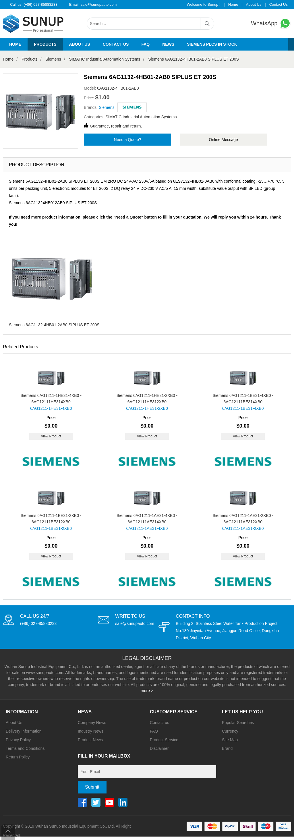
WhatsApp (271, 23)
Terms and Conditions (25, 748)
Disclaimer (159, 748)
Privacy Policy (18, 739)
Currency (230, 731)
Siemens (53, 59)
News (168, 44)
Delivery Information (24, 731)
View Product (51, 436)
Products (45, 44)
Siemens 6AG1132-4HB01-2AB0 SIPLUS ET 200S (193, 59)
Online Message (223, 139)
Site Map (230, 739)
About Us (253, 4)
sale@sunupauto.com (99, 4)
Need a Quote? (127, 139)
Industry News (90, 731)
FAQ (145, 44)
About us (79, 44)
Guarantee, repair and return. (116, 126)
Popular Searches (238, 722)
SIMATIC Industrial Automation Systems (104, 59)
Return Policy (18, 757)
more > (147, 690)
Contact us (116, 44)
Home (233, 4)
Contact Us (278, 4)
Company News (92, 722)
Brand (227, 748)
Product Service (164, 739)
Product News (90, 739)
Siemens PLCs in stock (212, 44)
